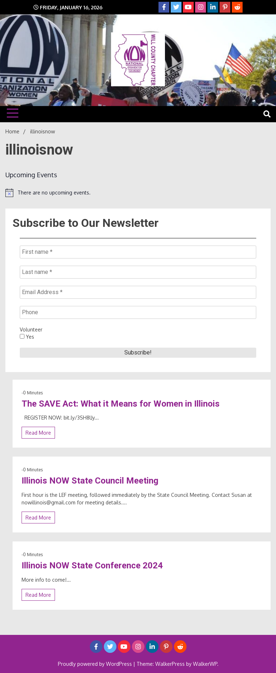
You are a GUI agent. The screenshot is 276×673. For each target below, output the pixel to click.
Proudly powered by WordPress (95, 664)
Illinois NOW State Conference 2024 (92, 565)
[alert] (138, 192)
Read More (38, 433)
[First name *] (138, 252)
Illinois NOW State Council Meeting (90, 481)
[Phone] (138, 312)
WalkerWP (205, 664)
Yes (27, 337)
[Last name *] (138, 272)
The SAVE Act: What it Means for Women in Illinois (121, 404)
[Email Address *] (138, 292)
